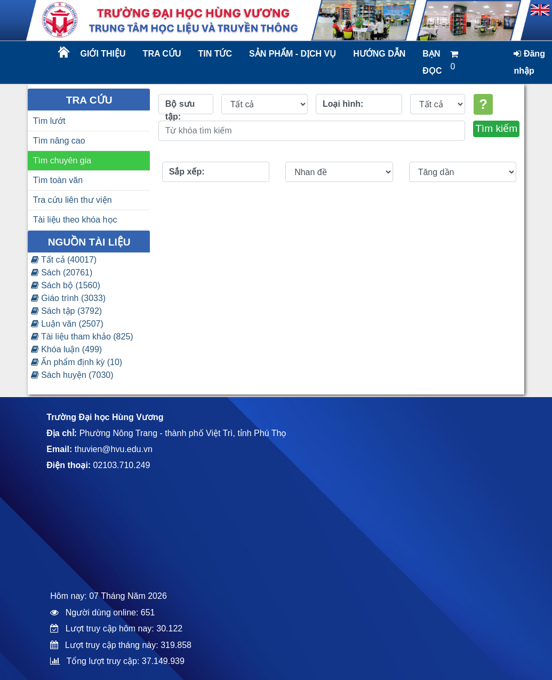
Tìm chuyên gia (62, 160)
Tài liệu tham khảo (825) (82, 336)
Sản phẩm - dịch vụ (291, 53)
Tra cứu (162, 53)
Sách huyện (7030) (72, 374)
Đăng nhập (529, 62)
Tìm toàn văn (58, 180)
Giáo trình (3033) (68, 298)
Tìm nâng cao (59, 140)
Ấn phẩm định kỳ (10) (76, 362)
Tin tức (215, 53)
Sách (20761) (62, 272)
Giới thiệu (103, 53)
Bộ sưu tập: (180, 106)
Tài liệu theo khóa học (75, 219)
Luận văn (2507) (67, 323)
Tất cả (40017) (64, 259)
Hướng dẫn (379, 53)
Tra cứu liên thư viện (72, 199)
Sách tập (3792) (66, 310)
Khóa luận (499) (66, 349)
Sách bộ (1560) (65, 285)
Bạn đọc (432, 62)
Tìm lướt (49, 120)
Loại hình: (343, 103)
